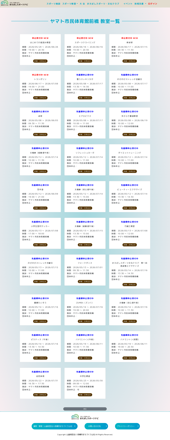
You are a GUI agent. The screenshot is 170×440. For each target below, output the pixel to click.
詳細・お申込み (40, 61)
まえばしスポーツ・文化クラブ (104, 3)
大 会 (82, 3)
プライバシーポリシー (125, 426)
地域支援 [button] (139, 3)
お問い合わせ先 (94, 426)
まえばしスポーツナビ (85, 417)
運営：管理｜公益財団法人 (52, 426)
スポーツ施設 (53, 3)
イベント (128, 3)
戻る (85, 409)
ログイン (152, 3)
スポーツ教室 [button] (69, 3)
